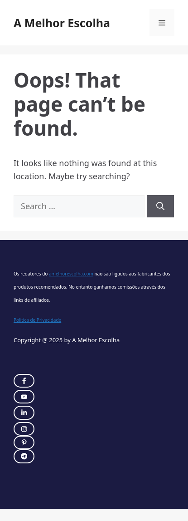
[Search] (160, 206)
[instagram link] (24, 381)
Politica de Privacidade (37, 320)
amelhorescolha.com (71, 273)
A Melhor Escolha (62, 22)
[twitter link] (24, 396)
